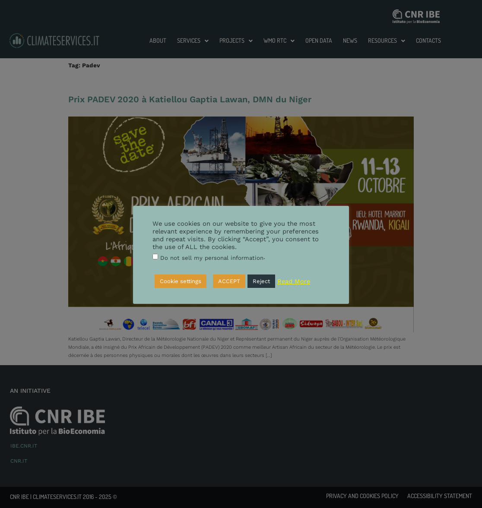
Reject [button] (261, 281)
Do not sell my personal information (211, 258)
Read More (293, 281)
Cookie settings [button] (180, 281)
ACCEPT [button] (229, 281)
